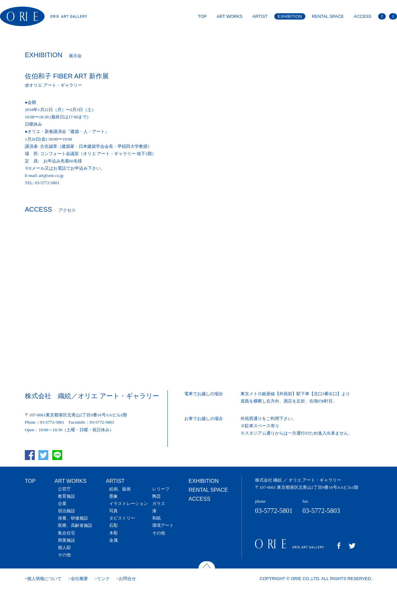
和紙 (156, 518)
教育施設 (66, 496)
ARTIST (260, 16)
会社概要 (79, 578)
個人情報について (44, 578)
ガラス (158, 503)
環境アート (163, 525)
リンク (103, 578)
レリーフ (160, 488)
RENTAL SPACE (328, 16)
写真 (113, 510)
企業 (62, 503)
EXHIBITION (290, 16)
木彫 (113, 532)
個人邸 (64, 547)
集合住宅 (66, 532)
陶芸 (156, 496)
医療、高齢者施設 (75, 525)
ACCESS (362, 16)
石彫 (113, 525)
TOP (202, 16)
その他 (64, 554)
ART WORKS (230, 16)
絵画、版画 (120, 488)
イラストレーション (128, 503)
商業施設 (66, 540)
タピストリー (122, 518)
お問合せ (127, 578)
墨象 (113, 496)
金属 (113, 540)
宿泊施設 (66, 510)
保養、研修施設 (73, 518)
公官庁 (64, 488)
